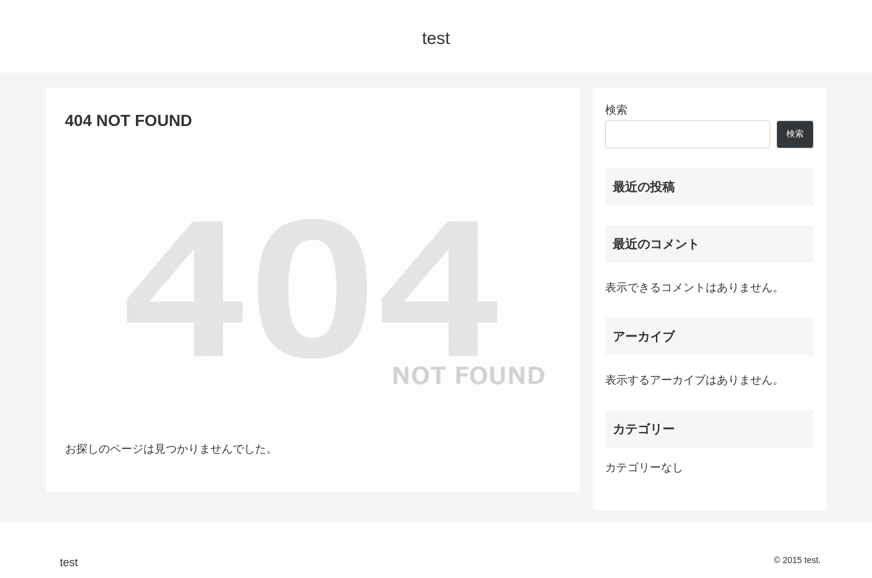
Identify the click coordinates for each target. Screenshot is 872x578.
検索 (616, 110)
